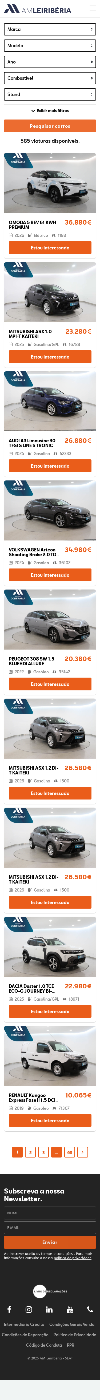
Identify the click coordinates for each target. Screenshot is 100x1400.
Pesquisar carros (50, 126)
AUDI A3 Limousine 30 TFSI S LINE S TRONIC (32, 443)
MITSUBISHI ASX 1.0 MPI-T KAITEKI (30, 334)
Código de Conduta (44, 1345)
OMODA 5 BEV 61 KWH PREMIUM (32, 225)
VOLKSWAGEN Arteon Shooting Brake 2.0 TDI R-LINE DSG (33, 554)
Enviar (50, 1242)
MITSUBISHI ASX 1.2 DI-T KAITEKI (33, 770)
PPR (70, 1345)
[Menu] (93, 8)
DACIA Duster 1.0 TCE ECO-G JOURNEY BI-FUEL (31, 991)
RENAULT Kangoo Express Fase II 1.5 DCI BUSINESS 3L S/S (32, 1100)
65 (69, 1152)
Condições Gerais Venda (71, 1324)
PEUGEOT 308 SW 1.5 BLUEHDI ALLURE (31, 661)
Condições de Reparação (25, 1335)
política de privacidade (72, 1258)
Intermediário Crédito (24, 1324)
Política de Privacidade (75, 1335)
